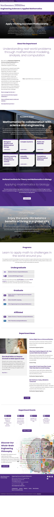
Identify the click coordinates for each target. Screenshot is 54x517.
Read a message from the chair (8, 92)
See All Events (27, 430)
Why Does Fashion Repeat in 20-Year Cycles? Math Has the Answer (40, 352)
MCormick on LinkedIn (52, 476)
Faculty (30, 488)
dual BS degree (20, 279)
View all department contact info (18, 485)
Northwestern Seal (6, 479)
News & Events (36, 488)
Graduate (21, 488)
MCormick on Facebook (50, 476)
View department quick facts (7, 103)
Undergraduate (15, 488)
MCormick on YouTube (47, 479)
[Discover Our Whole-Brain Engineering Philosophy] (37, 450)
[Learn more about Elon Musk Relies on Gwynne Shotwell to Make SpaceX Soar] (13, 346)
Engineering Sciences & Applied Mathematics (21, 8)
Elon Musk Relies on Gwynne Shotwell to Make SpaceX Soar (13, 358)
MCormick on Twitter (47, 476)
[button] (52, 13)
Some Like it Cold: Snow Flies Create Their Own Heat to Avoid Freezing (40, 367)
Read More (4, 372)
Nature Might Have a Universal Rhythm (41, 339)
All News (27, 397)
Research (25, 488)
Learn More (27, 198)
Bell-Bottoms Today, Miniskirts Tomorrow (38, 380)
